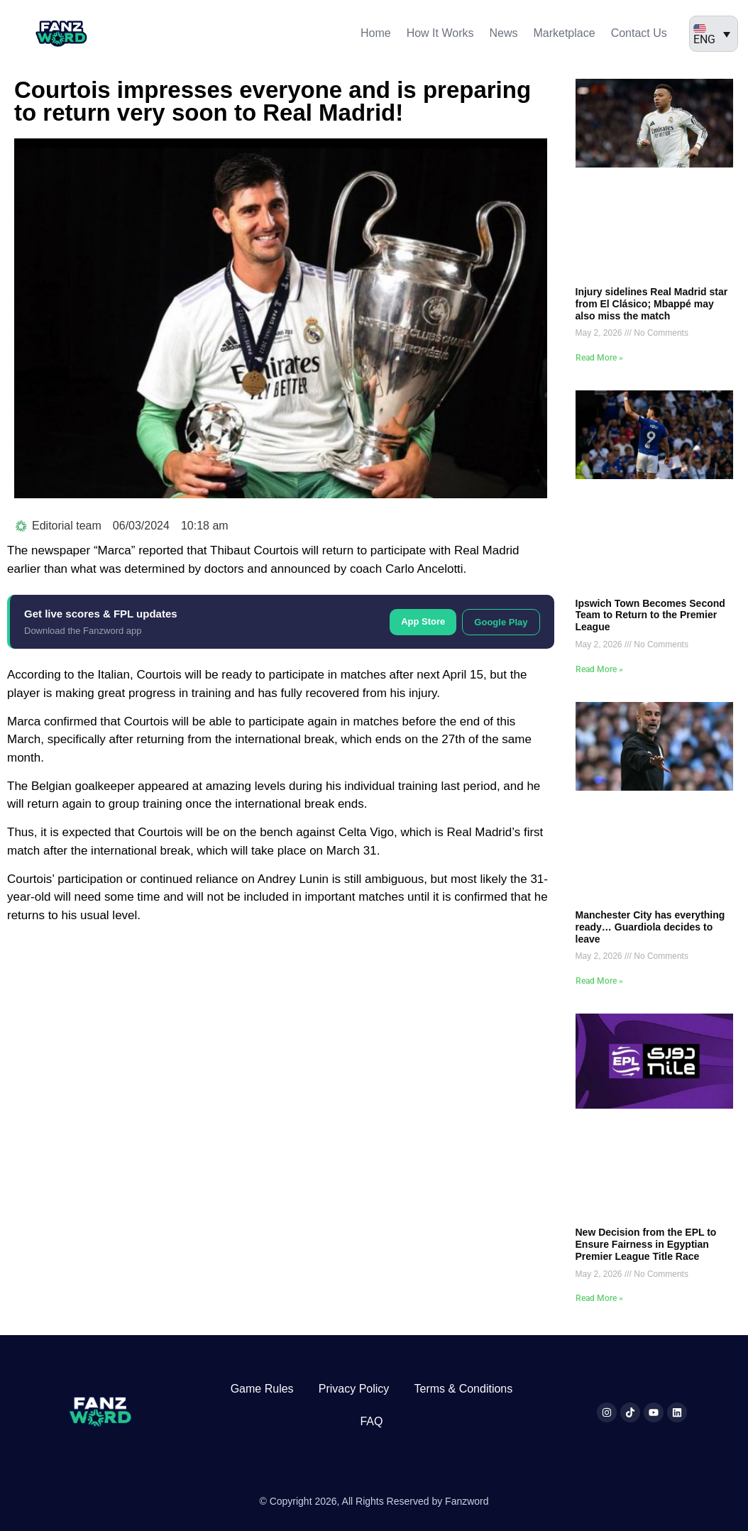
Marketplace (564, 33)
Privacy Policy (354, 1389)
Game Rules (262, 1389)
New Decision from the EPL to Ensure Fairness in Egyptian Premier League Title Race (646, 1244)
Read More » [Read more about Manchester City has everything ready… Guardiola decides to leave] (599, 981)
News (503, 33)
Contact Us (639, 33)
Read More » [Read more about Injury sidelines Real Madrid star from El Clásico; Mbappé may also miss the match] (599, 358)
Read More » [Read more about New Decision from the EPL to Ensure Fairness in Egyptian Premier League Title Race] (599, 1298)
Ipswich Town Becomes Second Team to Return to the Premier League (650, 615)
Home (376, 33)
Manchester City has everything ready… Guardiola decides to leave (650, 927)
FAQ (371, 1421)
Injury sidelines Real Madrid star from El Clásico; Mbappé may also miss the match (652, 304)
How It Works (440, 33)
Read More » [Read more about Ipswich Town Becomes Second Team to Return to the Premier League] (599, 669)
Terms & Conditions (463, 1389)
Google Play (500, 622)
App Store (423, 621)
